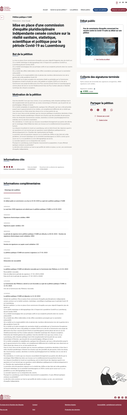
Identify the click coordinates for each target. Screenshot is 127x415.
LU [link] (120, 2)
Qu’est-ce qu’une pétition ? (58, 10)
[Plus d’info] (94, 89)
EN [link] (126, 2)
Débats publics (85, 10)
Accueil (45, 10)
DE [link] (123, 2)
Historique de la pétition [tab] (12, 190)
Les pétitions (74, 10)
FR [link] (117, 2)
